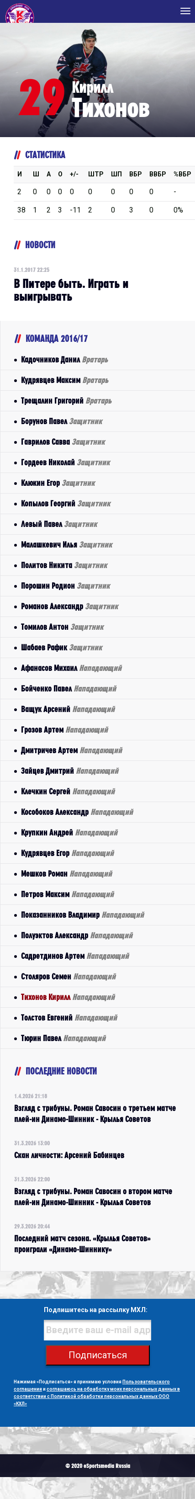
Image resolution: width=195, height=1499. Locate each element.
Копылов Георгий (65, 503)
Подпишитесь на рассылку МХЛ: (96, 1309)
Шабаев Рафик (61, 647)
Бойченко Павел (68, 688)
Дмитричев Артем (71, 750)
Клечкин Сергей (68, 791)
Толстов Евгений (69, 1017)
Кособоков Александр (77, 812)
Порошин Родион (65, 585)
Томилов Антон (62, 626)
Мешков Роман (66, 873)
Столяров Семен (68, 976)
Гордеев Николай (65, 462)
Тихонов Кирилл (68, 997)
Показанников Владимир (82, 914)
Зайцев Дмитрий (69, 770)
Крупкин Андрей (69, 832)
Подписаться (98, 1355)
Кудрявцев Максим (64, 380)
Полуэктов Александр (76, 935)
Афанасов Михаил (71, 668)
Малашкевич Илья (66, 544)
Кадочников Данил (64, 359)
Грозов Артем (64, 729)
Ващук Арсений (68, 709)
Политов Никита (64, 565)
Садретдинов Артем (75, 955)
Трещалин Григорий (66, 400)
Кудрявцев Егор (67, 853)
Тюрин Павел (63, 1038)
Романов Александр (69, 606)
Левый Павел (59, 524)
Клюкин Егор (58, 482)
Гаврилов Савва (63, 441)
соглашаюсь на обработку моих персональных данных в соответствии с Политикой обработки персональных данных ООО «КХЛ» (97, 1396)
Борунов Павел (61, 421)
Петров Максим (67, 894)
